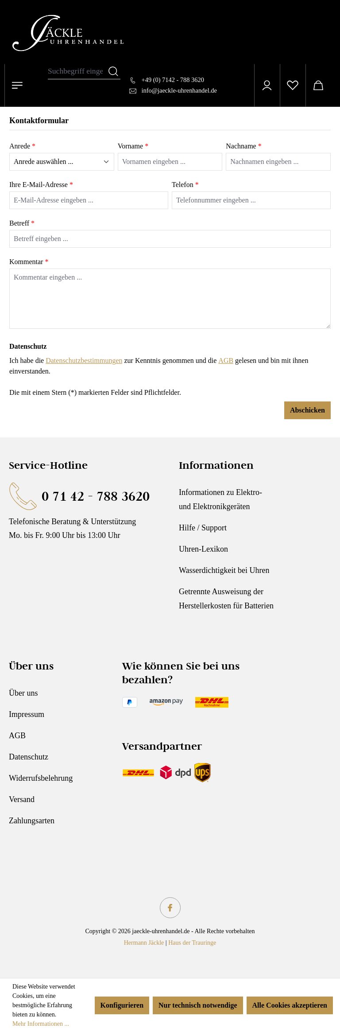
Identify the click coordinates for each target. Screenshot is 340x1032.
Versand (22, 799)
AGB (225, 360)
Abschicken (307, 410)
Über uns (23, 693)
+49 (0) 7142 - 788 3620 (173, 79)
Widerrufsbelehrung (41, 778)
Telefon (185, 184)
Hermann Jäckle (144, 942)
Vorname (133, 146)
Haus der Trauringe (192, 942)
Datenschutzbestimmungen (84, 360)
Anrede (22, 146)
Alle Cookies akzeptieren (289, 1005)
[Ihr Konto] (267, 85)
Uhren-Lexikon (203, 549)
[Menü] (17, 85)
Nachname (243, 146)
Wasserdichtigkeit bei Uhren (224, 570)
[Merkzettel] (292, 85)
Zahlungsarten (31, 820)
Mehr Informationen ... (40, 1023)
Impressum (26, 714)
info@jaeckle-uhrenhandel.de (179, 90)
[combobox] (77, 71)
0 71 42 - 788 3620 (96, 496)
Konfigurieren (121, 1005)
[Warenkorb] (318, 85)
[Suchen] (113, 71)
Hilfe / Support (203, 527)
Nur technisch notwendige (197, 1005)
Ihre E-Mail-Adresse (41, 184)
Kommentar (28, 261)
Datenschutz (28, 756)
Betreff (22, 223)
